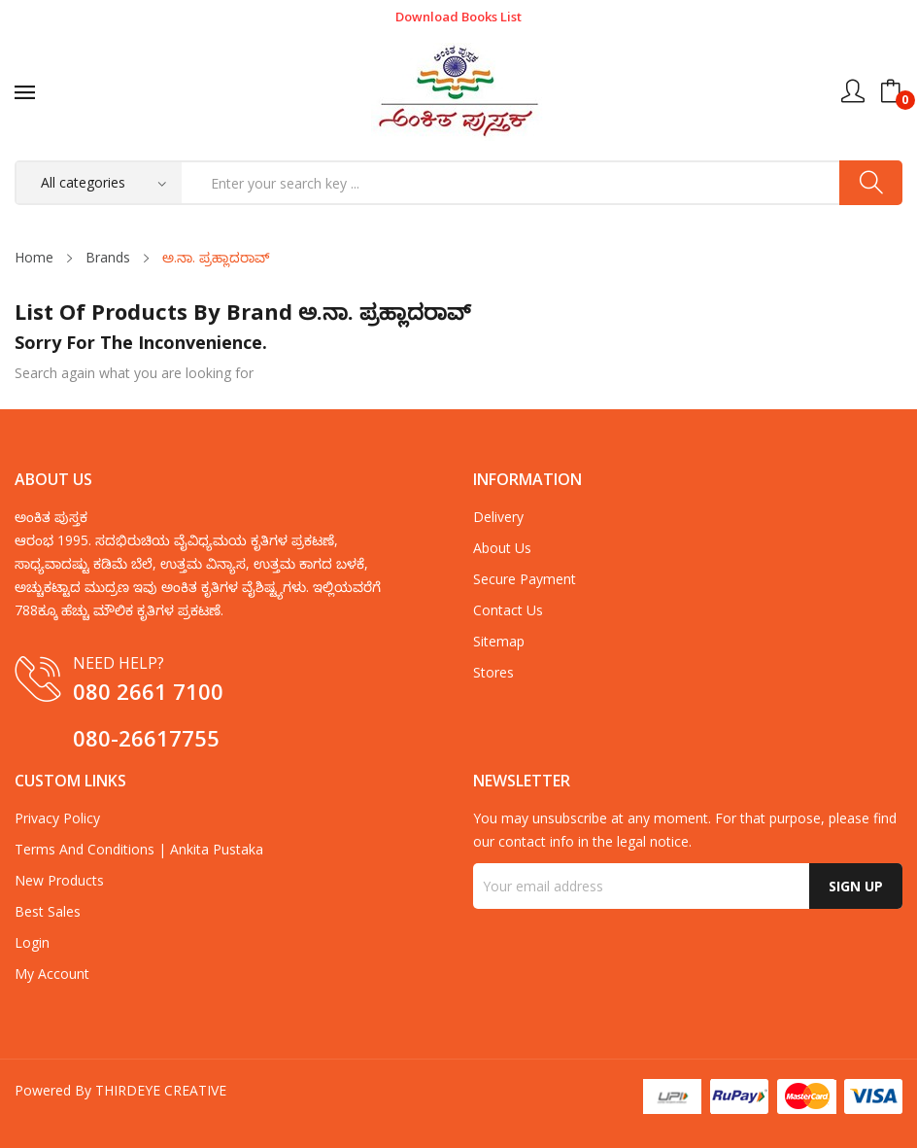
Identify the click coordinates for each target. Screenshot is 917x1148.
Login (32, 942)
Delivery (498, 516)
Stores (493, 672)
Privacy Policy (57, 818)
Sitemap (499, 641)
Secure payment (524, 579)
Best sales (48, 911)
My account (52, 973)
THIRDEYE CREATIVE (160, 1090)
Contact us (508, 610)
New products (59, 880)
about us (502, 548)
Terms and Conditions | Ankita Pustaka (139, 849)
